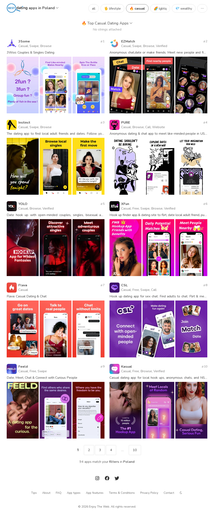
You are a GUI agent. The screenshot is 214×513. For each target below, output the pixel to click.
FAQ (58, 493)
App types (73, 493)
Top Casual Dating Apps (107, 23)
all (93, 8)
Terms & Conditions (122, 493)
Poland (129, 461)
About (46, 493)
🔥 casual (137, 8)
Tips (34, 493)
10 (135, 450)
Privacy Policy (149, 493)
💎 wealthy (183, 8)
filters (114, 461)
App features (94, 493)
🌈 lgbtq (160, 8)
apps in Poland (44, 7)
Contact (169, 493)
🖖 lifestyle (112, 8)
